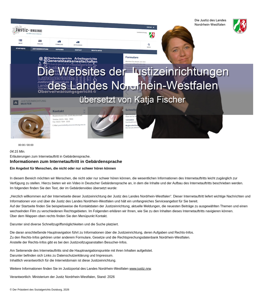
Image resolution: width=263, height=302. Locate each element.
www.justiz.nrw (140, 268)
